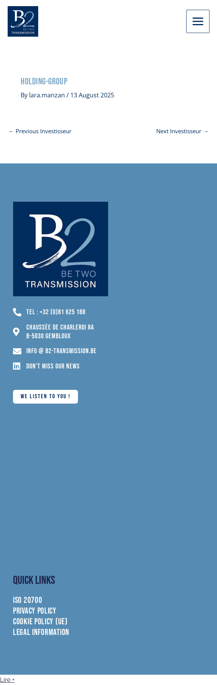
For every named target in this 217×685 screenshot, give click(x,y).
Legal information (41, 633)
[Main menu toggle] (198, 21)
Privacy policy (35, 611)
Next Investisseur (182, 131)
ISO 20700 (27, 600)
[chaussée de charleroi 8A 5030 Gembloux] (108, 488)
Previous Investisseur (39, 131)
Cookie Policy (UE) (40, 622)
